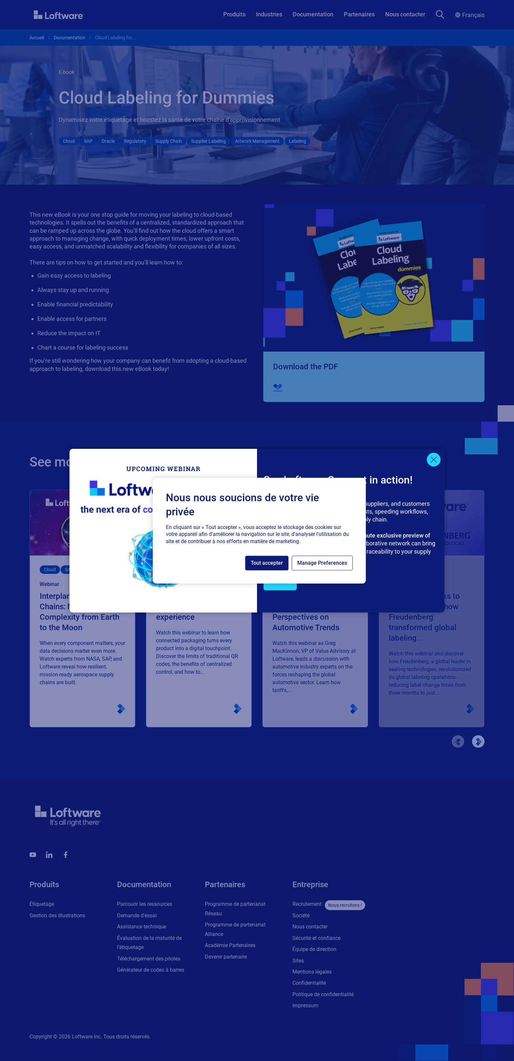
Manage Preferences (322, 563)
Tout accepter (267, 563)
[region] (259, 530)
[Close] (434, 459)
